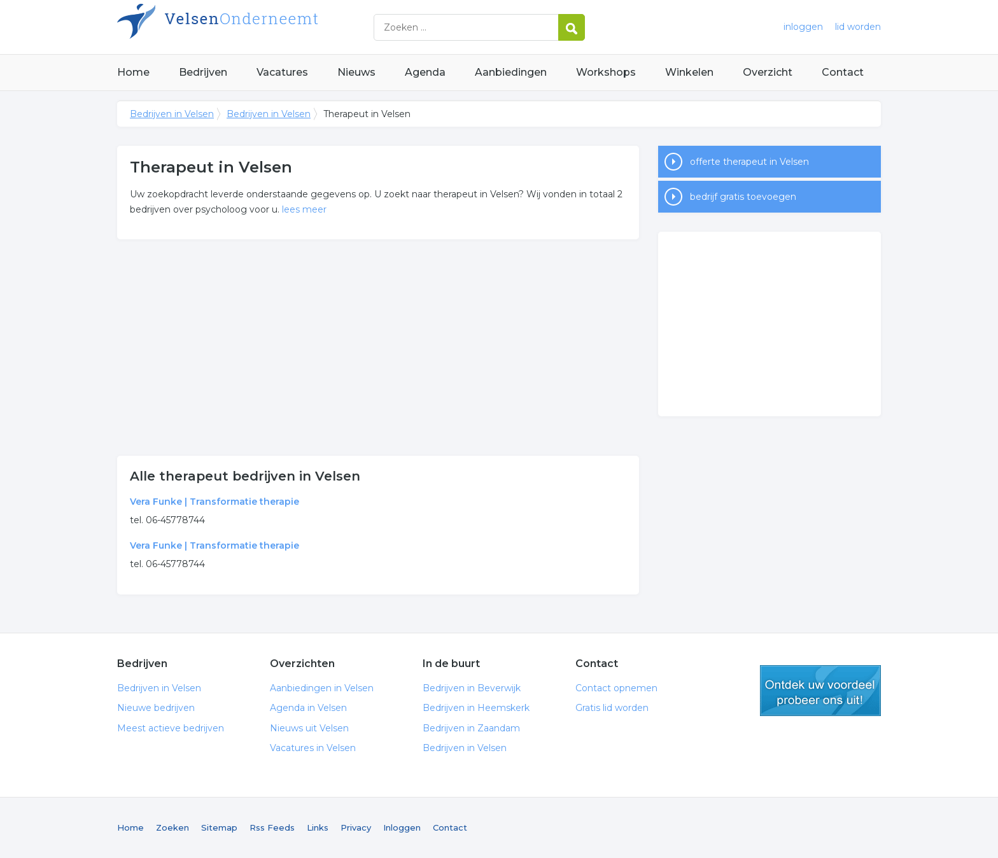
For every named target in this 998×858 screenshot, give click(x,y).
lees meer (304, 209)
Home (133, 72)
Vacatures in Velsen (313, 748)
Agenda (425, 72)
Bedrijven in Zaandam (471, 728)
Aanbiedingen (511, 72)
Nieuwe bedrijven (156, 708)
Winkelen (689, 72)
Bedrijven (203, 72)
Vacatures (282, 72)
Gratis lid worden (612, 708)
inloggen (803, 26)
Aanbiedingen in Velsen (322, 688)
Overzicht (767, 72)
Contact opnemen (616, 688)
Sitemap (219, 827)
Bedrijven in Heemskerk (476, 708)
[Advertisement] (378, 347)
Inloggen (402, 827)
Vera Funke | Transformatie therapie (214, 501)
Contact (843, 72)
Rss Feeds (272, 827)
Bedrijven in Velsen (276, 27)
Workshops (606, 72)
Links (317, 827)
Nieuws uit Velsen (309, 728)
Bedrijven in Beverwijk (472, 688)
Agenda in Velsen (308, 708)
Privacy (356, 827)
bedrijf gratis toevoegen (743, 196)
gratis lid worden (820, 690)
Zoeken (172, 827)
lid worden (858, 26)
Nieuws (356, 72)
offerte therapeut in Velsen (749, 161)
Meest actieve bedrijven (170, 728)
